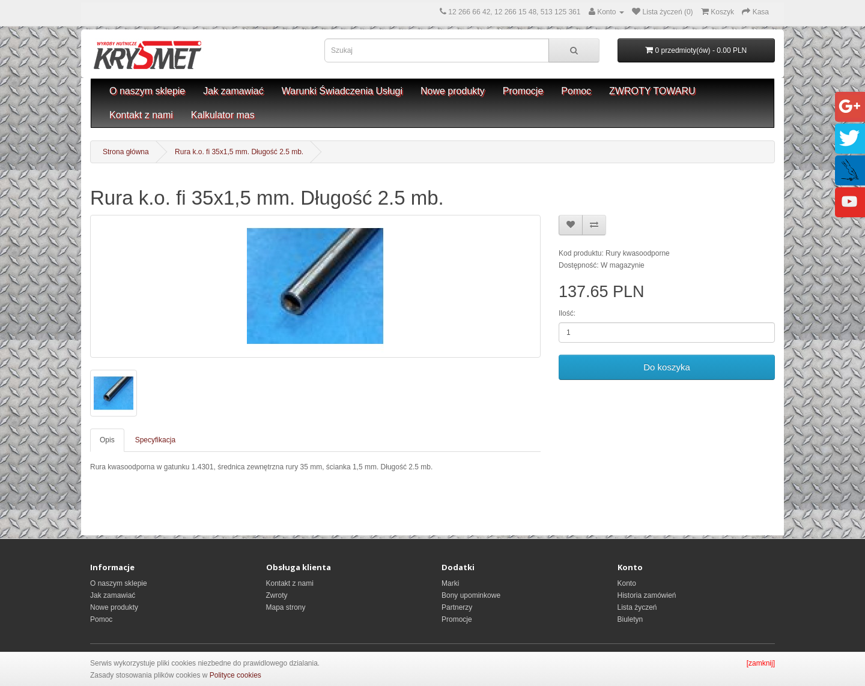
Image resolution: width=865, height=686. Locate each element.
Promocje (523, 91)
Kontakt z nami (141, 115)
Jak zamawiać (233, 91)
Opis (107, 440)
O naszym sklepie (147, 91)
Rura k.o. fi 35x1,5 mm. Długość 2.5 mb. (239, 152)
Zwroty (277, 595)
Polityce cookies (235, 675)
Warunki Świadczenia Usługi (342, 91)
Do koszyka (666, 367)
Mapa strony (286, 607)
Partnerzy (457, 607)
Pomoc (576, 91)
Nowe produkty (452, 91)
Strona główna (126, 152)
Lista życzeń (637, 607)
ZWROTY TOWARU (652, 91)
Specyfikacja (155, 440)
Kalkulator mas (223, 115)
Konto (627, 583)
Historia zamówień (647, 595)
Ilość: (567, 313)
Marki (450, 583)
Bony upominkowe (471, 595)
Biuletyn (630, 619)
